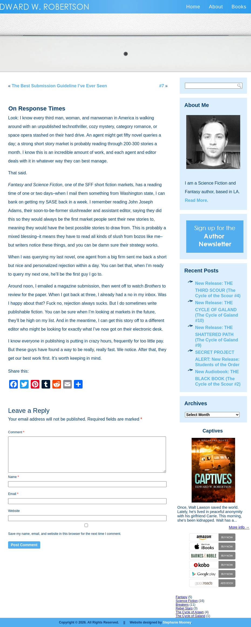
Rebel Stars (184, 608)
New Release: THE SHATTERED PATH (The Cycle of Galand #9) (216, 336)
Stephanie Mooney (177, 622)
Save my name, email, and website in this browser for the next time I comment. (64, 534)
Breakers (182, 605)
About (216, 6)
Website (14, 511)
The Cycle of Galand (190, 616)
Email (13, 494)
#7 (161, 86)
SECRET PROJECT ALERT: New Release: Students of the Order (217, 358)
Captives (212, 431)
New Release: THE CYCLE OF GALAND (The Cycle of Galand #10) (216, 311)
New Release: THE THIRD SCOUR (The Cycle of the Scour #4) (217, 289)
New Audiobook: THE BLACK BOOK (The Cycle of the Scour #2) (217, 377)
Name (13, 477)
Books (239, 6)
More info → (239, 527)
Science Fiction (187, 601)
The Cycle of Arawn (190, 612)
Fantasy (181, 597)
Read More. (196, 200)
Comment (16, 432)
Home (193, 6)
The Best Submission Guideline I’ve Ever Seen (59, 86)
